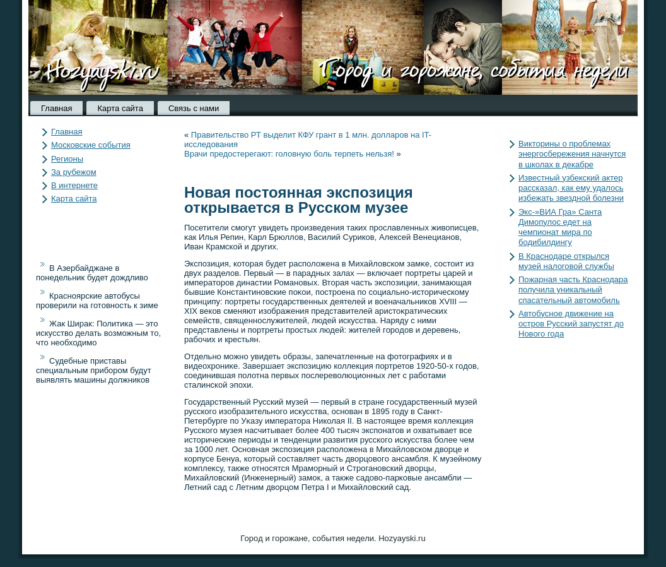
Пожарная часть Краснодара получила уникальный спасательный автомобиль (573, 290)
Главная (56, 108)
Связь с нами (193, 108)
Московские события (91, 145)
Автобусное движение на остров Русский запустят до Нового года (571, 324)
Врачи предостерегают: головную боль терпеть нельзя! (289, 153)
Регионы (67, 159)
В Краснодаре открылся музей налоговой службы (566, 261)
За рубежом (73, 172)
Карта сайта (120, 108)
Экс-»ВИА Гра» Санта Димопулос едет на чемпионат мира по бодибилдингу (560, 227)
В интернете (74, 185)
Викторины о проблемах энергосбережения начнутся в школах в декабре (572, 154)
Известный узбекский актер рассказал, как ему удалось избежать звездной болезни (571, 188)
